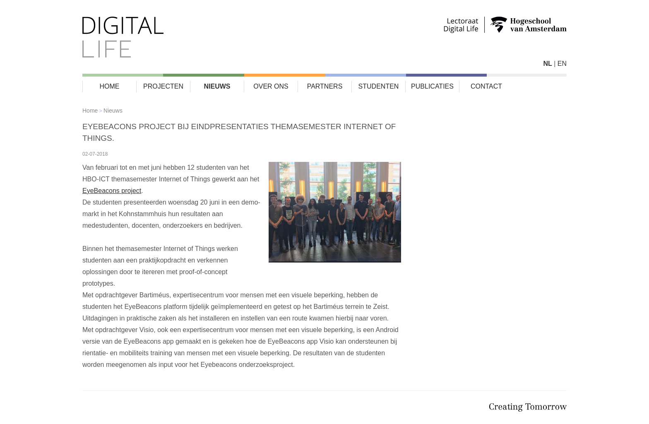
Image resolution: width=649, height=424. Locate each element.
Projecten (163, 86)
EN (562, 63)
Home (110, 86)
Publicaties (432, 86)
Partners (325, 86)
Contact (486, 86)
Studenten (378, 86)
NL (547, 63)
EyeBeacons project (111, 190)
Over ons (270, 86)
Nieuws (217, 86)
